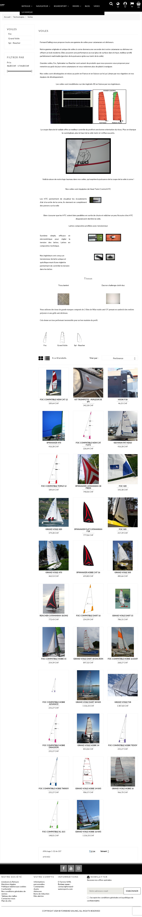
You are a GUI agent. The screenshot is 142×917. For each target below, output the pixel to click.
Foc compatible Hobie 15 (53, 659)
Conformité (6, 889)
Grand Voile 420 (53, 529)
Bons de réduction (41, 894)
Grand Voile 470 (53, 572)
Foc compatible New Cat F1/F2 (88, 444)
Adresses (38, 891)
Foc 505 (122, 529)
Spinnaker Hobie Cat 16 (88, 572)
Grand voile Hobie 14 (88, 745)
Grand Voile (13, 38)
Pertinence (124, 358)
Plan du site (6, 901)
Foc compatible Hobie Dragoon (53, 746)
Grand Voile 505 (122, 572)
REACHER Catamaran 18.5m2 (54, 615)
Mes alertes (39, 896)
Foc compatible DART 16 (88, 615)
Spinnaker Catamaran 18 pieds (88, 487)
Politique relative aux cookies (13, 886)
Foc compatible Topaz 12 (53, 486)
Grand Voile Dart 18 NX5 (88, 702)
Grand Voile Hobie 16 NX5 (88, 831)
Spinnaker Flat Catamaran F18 (88, 530)
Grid (41, 358)
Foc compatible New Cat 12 (54, 399)
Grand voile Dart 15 (122, 615)
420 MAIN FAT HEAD (123, 443)
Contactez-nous (8, 898)
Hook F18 (122, 399)
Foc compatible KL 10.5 (53, 831)
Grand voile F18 (122, 702)
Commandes (39, 886)
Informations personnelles (39, 883)
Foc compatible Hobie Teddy (122, 745)
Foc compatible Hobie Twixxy (54, 788)
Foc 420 (122, 486)
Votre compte (44, 876)
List (47, 359)
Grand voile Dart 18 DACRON (88, 659)
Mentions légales (8, 884)
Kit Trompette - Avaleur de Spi (88, 400)
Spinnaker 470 (54, 443)
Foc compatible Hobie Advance (53, 703)
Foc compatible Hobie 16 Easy (123, 659)
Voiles (12, 29)
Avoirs (36, 889)
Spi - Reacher (14, 43)
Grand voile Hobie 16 (123, 788)
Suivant (105, 851)
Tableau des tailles (9, 896)
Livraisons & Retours (10, 882)
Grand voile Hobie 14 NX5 (88, 788)
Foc (10, 34)
